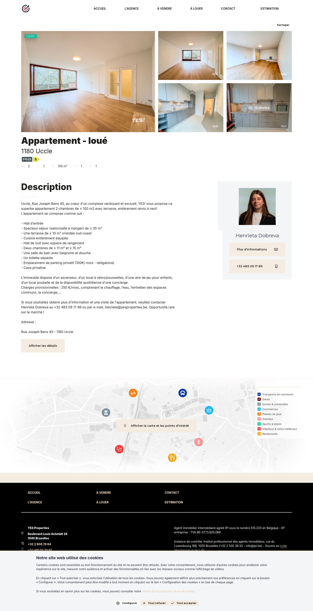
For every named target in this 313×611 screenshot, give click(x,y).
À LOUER (220, 8)
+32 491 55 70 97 (40, 550)
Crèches (267, 421)
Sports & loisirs (272, 426)
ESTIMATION (276, 8)
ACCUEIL (149, 8)
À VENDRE (197, 8)
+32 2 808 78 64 (39, 544)
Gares (266, 402)
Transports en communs (277, 397)
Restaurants (270, 436)
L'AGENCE (173, 8)
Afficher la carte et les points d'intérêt (156, 428)
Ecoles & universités (275, 407)
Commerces (270, 412)
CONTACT (243, 8)
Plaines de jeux (272, 416)
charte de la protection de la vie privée (168, 591)
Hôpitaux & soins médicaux (279, 431)
